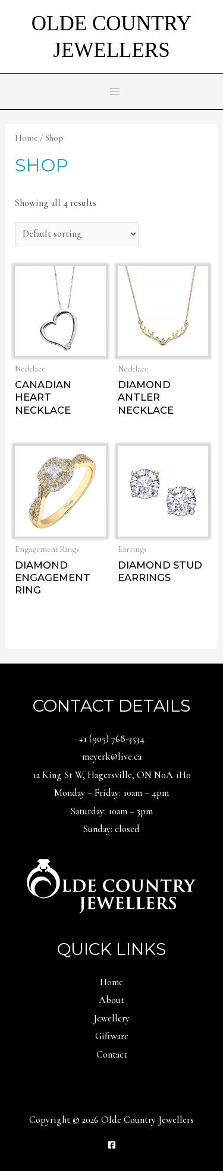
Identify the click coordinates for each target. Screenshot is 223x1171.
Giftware (111, 1036)
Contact (111, 1055)
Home (26, 137)
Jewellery (111, 1018)
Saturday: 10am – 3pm (112, 811)
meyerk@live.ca (112, 757)
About (111, 1000)
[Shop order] (76, 234)
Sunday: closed (111, 829)
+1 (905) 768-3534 (112, 739)
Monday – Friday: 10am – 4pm (111, 793)
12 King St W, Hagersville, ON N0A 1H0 (112, 775)
